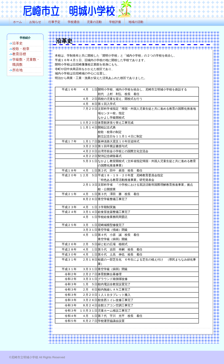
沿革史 (17, 43)
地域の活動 (135, 22)
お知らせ (35, 22)
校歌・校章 (20, 49)
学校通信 (74, 22)
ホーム (17, 22)
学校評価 (115, 22)
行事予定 (54, 22)
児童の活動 (94, 22)
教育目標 (19, 54)
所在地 (17, 70)
